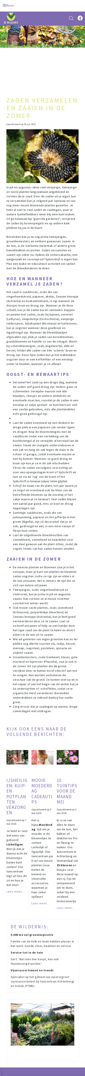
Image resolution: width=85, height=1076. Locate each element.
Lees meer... (15, 891)
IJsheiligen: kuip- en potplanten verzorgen (16, 796)
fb (80, 18)
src (71, 18)
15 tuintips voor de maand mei (67, 791)
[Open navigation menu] (8, 4)
